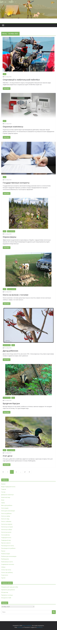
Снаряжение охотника (7, 564)
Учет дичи (7, 456)
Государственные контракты (16, 182)
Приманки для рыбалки (8, 589)
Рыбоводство (5, 559)
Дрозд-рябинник (10, 350)
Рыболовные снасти (7, 561)
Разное (3, 551)
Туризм (3, 578)
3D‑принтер (4, 592)
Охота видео (4, 508)
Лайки (3, 502)
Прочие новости (6, 543)
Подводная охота (6, 537)
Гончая (3, 492)
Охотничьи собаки (6, 529)
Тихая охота (4, 575)
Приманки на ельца (7, 595)
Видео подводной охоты (8, 486)
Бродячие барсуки (11, 403)
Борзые (3, 484)
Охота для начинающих (8, 510)
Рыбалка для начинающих (8, 556)
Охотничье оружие (6, 524)
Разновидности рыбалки (8, 548)
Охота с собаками (12, 289)
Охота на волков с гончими (15, 294)
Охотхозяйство (11, 231)
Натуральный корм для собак (9, 587)
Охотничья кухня (6, 532)
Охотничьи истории (7, 527)
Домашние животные (7, 494)
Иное (4, 74)
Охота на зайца (5, 516)
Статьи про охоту (6, 569)
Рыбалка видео (5, 553)
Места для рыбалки (6, 505)
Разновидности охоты (7, 545)
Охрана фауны (9, 237)
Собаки (3, 567)
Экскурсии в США (6, 597)
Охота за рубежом (6, 513)
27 (25, 472)
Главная (3, 489)
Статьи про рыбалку (7, 572)
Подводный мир (6, 540)
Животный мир (6, 345)
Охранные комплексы (13, 126)
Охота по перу (5, 519)
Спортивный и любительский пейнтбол (21, 79)
